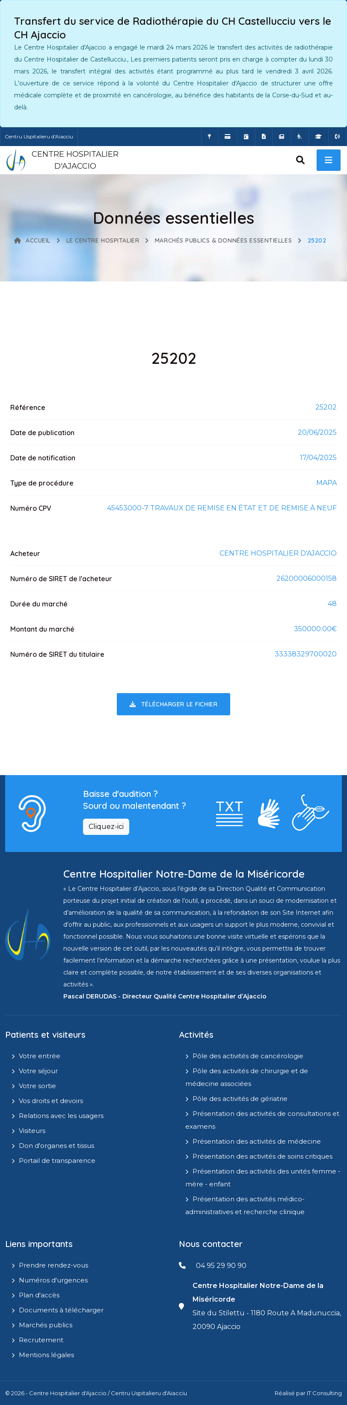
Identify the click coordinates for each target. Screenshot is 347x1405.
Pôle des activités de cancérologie (248, 1056)
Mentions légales (46, 1355)
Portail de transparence (57, 1160)
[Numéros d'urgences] (338, 136)
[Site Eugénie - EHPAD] (299, 136)
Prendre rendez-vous (53, 1265)
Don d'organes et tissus (56, 1146)
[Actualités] (282, 136)
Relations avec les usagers (61, 1116)
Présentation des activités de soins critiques (262, 1156)
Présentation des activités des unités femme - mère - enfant (263, 1177)
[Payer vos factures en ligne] (227, 136)
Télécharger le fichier (173, 704)
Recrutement (41, 1340)
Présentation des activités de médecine (257, 1141)
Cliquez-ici (106, 827)
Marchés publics (45, 1325)
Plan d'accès (39, 1295)
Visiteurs (32, 1131)
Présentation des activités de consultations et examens (262, 1119)
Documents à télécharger (61, 1310)
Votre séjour (38, 1071)
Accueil (32, 240)
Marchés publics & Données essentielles (223, 240)
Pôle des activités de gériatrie (240, 1099)
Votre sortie (37, 1086)
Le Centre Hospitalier (102, 240)
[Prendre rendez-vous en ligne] (246, 136)
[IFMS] (318, 136)
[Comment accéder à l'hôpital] (210, 136)
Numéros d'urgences (53, 1280)
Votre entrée (39, 1056)
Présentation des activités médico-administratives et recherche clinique (245, 1205)
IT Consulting (324, 1393)
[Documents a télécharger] (263, 136)
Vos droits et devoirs (51, 1101)
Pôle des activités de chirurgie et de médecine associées (246, 1077)
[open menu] (329, 160)
